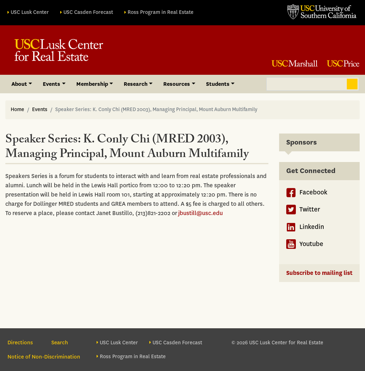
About (19, 84)
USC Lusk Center (30, 12)
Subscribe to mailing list (319, 273)
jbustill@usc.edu (200, 213)
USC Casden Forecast (88, 12)
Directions (20, 342)
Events (51, 84)
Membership (92, 84)
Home (17, 109)
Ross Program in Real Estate (161, 12)
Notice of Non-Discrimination (43, 356)
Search (352, 84)
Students (218, 84)
